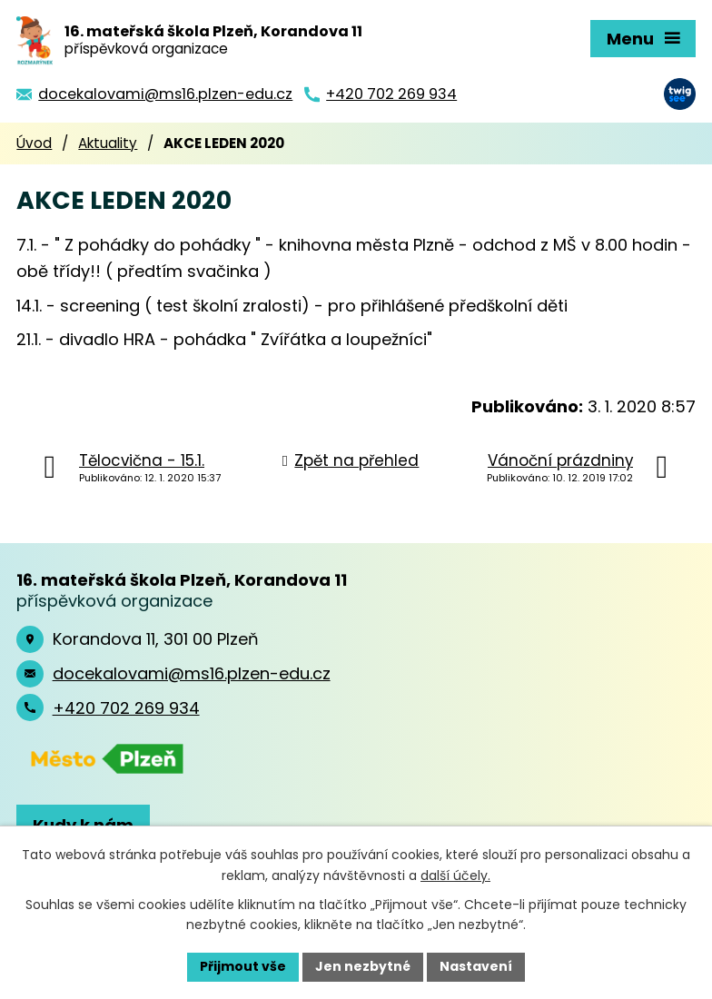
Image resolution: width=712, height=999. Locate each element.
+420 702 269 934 (126, 708)
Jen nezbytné (362, 966)
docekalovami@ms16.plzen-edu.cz (192, 673)
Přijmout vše (243, 966)
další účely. (455, 875)
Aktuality (107, 143)
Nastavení (476, 966)
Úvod (34, 143)
